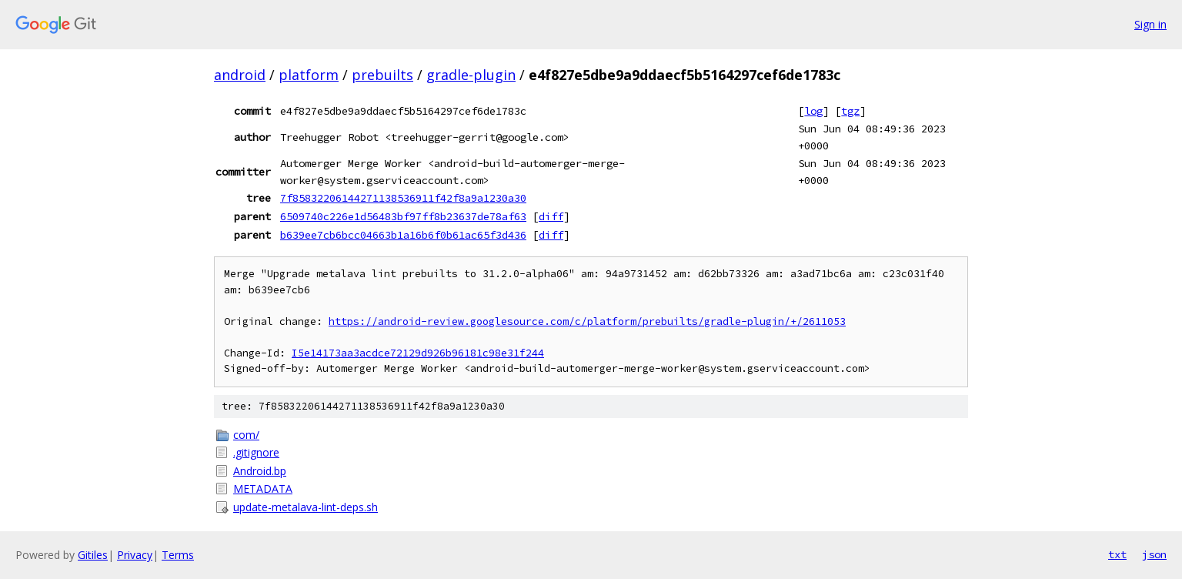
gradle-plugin (471, 74)
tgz (850, 111)
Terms (178, 554)
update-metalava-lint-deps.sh (305, 507)
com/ (246, 434)
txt (1117, 554)
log (813, 111)
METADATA (262, 488)
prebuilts (382, 74)
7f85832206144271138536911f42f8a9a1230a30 (403, 198)
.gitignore (256, 452)
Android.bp (259, 471)
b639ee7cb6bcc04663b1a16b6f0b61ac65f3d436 (403, 235)
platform (309, 74)
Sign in (1150, 24)
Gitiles (93, 554)
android (239, 74)
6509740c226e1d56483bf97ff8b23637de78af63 (403, 216)
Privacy (134, 554)
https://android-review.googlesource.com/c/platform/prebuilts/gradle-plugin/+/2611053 (587, 321)
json (1154, 554)
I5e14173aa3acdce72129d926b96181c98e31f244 (418, 353)
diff (551, 216)
